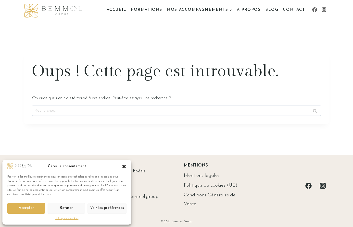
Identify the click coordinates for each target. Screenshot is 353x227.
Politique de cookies (66, 218)
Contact (294, 10)
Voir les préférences (107, 208)
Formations (146, 10)
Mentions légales (201, 175)
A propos (249, 10)
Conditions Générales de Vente (210, 199)
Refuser (66, 208)
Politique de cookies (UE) (210, 185)
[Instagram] (324, 9)
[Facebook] (314, 9)
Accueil (116, 10)
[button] (124, 166)
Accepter (26, 208)
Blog (271, 10)
